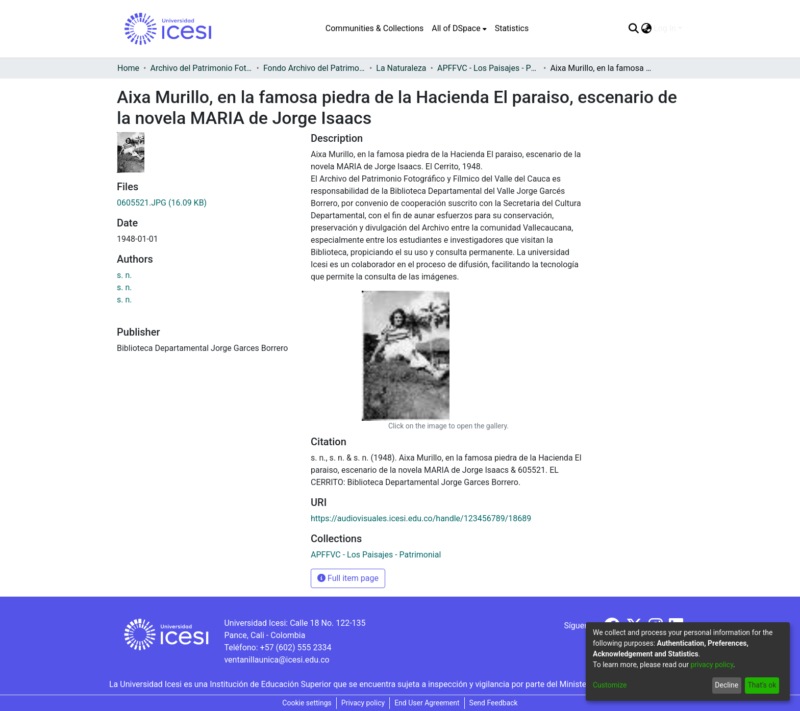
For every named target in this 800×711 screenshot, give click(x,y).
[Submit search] (633, 28)
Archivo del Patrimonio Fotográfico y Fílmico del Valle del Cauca (201, 68)
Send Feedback (493, 703)
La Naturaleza (401, 68)
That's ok (761, 685)
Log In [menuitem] (665, 28)
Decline (726, 685)
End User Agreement (426, 703)
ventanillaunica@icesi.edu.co (276, 660)
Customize (610, 685)
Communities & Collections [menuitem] (374, 28)
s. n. (124, 275)
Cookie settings (307, 703)
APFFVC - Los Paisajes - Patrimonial (488, 68)
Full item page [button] (348, 578)
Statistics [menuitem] (512, 28)
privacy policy (711, 665)
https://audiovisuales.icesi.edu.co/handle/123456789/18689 (421, 518)
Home (128, 68)
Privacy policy (363, 703)
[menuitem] (459, 28)
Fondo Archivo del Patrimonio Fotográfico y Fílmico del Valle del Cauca (314, 68)
